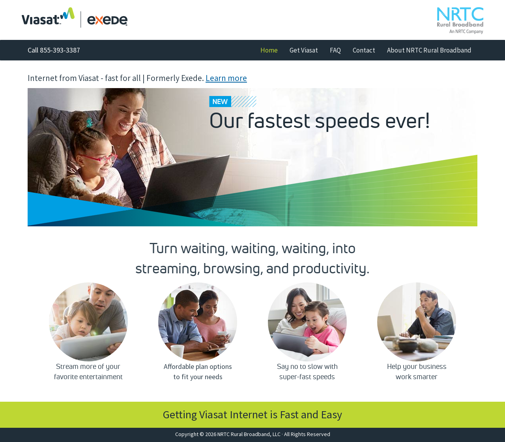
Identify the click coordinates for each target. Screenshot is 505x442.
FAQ (335, 50)
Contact (364, 50)
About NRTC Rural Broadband (429, 50)
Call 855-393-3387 (54, 50)
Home (272, 50)
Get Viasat (304, 50)
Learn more (226, 78)
